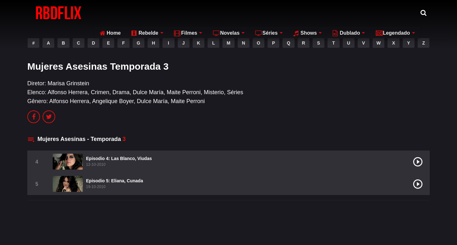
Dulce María (148, 92)
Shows (302, 12)
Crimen (100, 92)
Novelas (222, 12)
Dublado (343, 12)
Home (107, 12)
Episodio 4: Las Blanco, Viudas (119, 158)
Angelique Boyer (113, 101)
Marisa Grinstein (68, 83)
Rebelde (141, 12)
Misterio (214, 92)
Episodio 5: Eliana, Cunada (114, 180)
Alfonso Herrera (68, 92)
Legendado (389, 12)
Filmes (182, 12)
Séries (263, 12)
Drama (120, 92)
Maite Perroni (184, 92)
